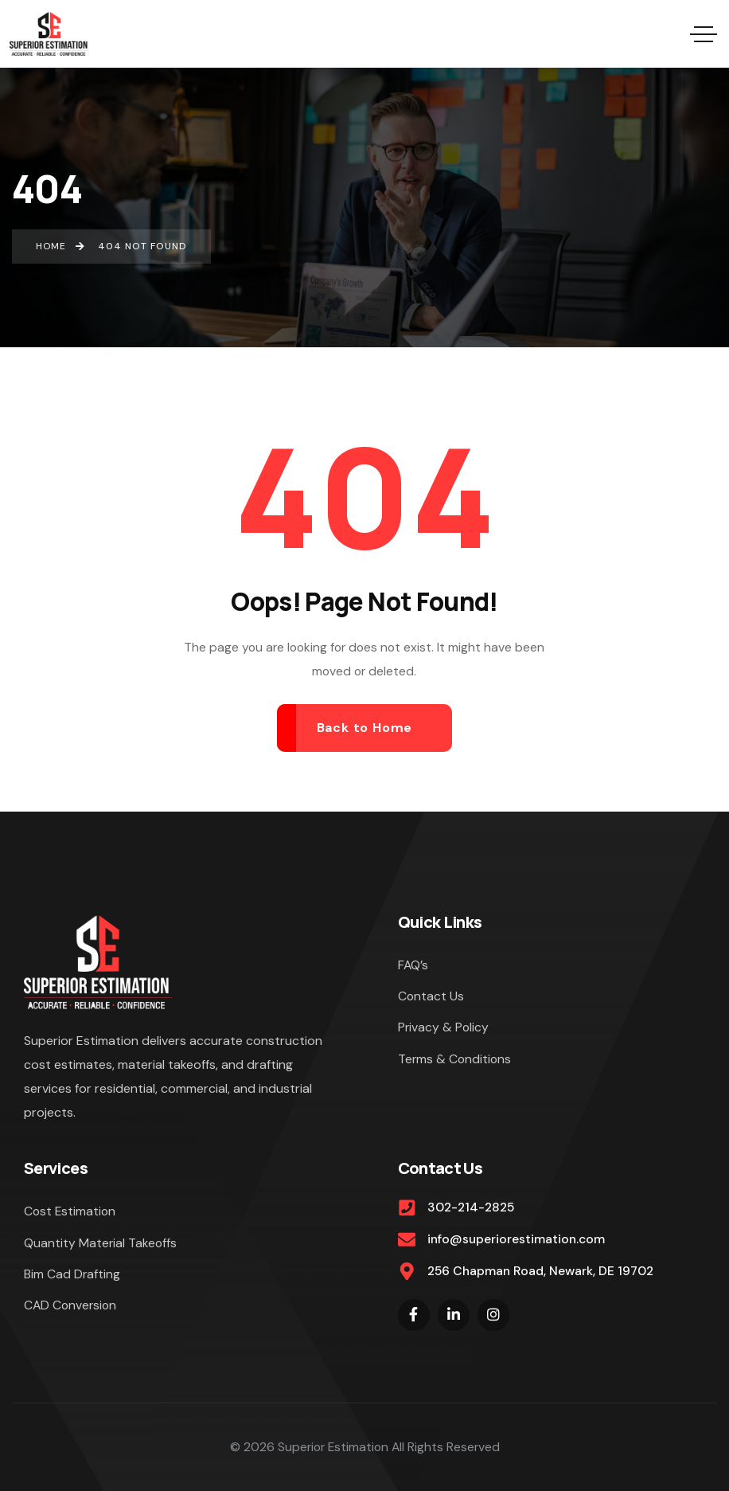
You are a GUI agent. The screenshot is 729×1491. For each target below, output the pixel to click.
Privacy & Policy (443, 1027)
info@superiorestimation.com (516, 1239)
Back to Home (365, 727)
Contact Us (431, 996)
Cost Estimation (69, 1211)
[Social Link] (414, 1315)
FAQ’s (413, 965)
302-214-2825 (470, 1207)
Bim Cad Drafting (72, 1274)
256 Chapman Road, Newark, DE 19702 (540, 1270)
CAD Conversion (70, 1305)
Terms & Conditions (454, 1059)
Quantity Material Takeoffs (100, 1243)
